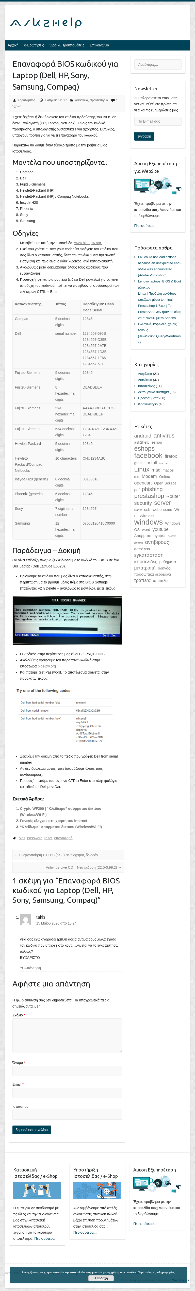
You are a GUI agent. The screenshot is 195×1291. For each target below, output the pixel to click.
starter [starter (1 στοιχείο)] (138, 509)
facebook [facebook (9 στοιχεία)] (148, 455)
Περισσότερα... (146, 226)
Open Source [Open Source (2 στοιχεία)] (165, 483)
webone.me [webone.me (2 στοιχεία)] (162, 509)
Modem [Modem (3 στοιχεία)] (149, 476)
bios (22, 838)
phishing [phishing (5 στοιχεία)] (152, 489)
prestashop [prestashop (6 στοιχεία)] (149, 495)
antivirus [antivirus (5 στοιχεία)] (164, 435)
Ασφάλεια (81, 100)
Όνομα (18, 1063)
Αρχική (13, 45)
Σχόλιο (18, 1015)
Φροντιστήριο (99, 100)
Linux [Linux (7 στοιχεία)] (142, 469)
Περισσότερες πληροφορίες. (156, 1272)
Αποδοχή (101, 1278)
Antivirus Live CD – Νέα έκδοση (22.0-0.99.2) (83, 867)
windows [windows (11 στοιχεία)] (148, 522)
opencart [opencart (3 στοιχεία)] (143, 482)
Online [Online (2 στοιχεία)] (164, 476)
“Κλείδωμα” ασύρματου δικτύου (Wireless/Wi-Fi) (61, 827)
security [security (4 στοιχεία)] (143, 503)
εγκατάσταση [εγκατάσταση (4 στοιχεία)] (149, 555)
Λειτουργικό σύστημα (153, 392)
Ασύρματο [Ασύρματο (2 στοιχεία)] (142, 535)
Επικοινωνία (99, 45)
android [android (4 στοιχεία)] (142, 436)
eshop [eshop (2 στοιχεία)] (157, 442)
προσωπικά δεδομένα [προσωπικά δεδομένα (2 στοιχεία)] (152, 574)
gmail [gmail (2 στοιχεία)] (138, 463)
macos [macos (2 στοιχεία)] (168, 470)
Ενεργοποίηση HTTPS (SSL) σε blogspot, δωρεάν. (57, 855)
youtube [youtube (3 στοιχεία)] (160, 529)
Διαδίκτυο (145, 380)
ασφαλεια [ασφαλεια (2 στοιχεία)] (142, 549)
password (34, 838)
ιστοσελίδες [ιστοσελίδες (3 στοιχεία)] (145, 561)
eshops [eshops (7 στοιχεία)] (144, 448)
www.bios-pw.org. (88, 243)
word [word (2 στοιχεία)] (146, 529)
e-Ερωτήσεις (34, 45)
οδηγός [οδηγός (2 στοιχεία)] (164, 568)
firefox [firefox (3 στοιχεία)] (171, 456)
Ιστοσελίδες (146, 386)
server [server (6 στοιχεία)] (162, 502)
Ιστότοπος (20, 1106)
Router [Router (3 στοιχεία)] (173, 496)
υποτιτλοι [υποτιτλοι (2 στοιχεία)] (160, 580)
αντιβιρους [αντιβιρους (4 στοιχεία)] (157, 542)
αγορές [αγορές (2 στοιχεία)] (160, 535)
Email (18, 1084)
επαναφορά (63, 838)
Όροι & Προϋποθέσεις (67, 45)
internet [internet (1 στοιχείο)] (164, 463)
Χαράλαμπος (26, 100)
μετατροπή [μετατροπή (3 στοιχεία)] (145, 568)
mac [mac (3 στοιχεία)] (156, 470)
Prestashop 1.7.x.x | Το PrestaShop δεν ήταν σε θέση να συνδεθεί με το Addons (159, 312)
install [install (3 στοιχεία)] (151, 462)
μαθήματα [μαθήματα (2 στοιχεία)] (167, 562)
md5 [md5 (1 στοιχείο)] (137, 476)
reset (48, 838)
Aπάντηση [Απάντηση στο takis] (32, 968)
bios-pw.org (47, 666)
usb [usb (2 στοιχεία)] (147, 509)
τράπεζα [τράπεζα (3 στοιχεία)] (142, 580)
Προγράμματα (148, 398)
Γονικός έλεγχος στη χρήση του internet (53, 821)
